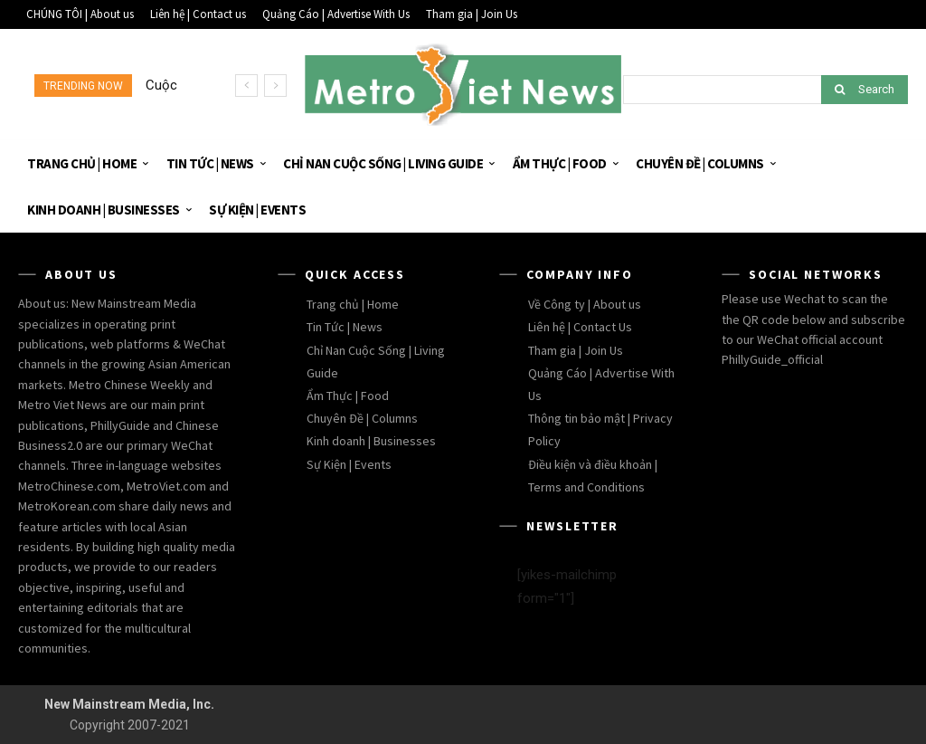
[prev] (246, 85)
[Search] (864, 89)
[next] (275, 85)
